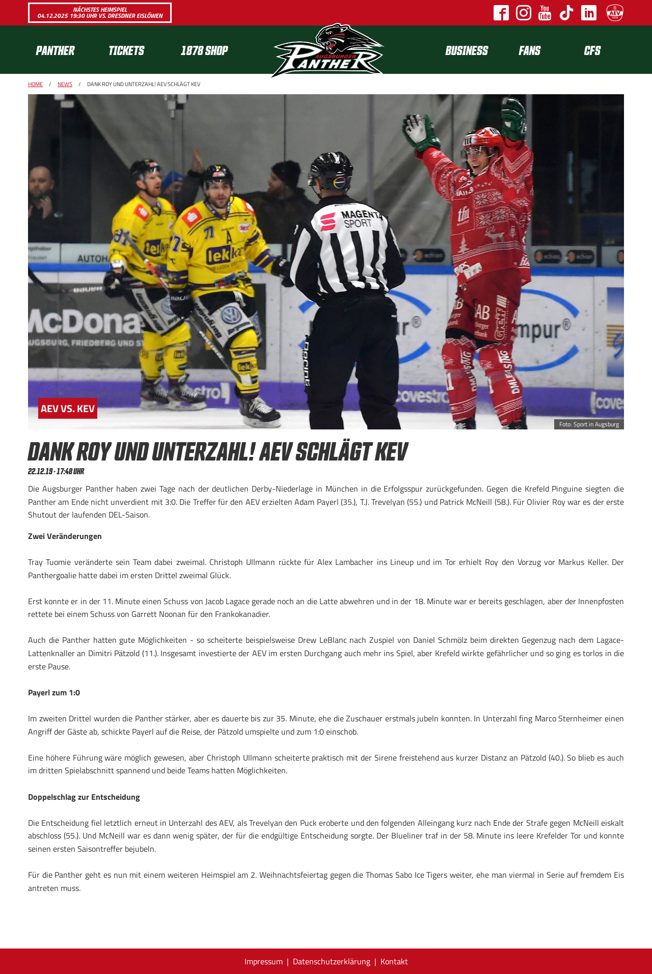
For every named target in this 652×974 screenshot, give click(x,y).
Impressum (263, 961)
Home (35, 84)
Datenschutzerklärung (331, 961)
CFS (592, 49)
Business (467, 49)
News (65, 84)
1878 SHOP (204, 49)
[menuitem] (64, 49)
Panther (55, 49)
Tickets (126, 49)
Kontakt (394, 961)
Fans (529, 49)
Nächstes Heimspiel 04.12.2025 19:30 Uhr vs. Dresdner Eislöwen (99, 12)
